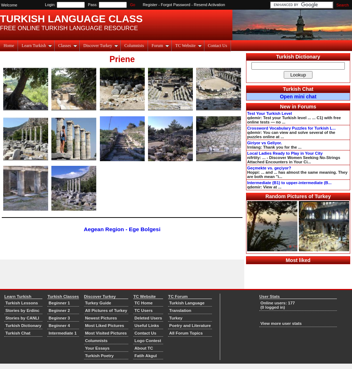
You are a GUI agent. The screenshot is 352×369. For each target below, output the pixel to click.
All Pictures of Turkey (106, 310)
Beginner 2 (59, 310)
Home (9, 45)
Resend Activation (209, 5)
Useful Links (146, 325)
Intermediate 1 (62, 333)
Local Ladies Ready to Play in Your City (285, 153)
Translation (180, 310)
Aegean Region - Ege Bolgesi (122, 229)
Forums (307, 106)
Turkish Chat (298, 89)
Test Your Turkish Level (269, 113)
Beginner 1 (59, 303)
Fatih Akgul (145, 356)
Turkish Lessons (21, 303)
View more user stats (281, 323)
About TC (143, 348)
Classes (67, 45)
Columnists (134, 45)
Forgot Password (175, 5)
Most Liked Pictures (104, 325)
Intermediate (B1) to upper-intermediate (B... (289, 183)
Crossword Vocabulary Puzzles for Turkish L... (291, 128)
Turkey (175, 318)
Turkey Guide (98, 303)
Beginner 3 (59, 318)
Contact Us (217, 45)
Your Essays (97, 348)
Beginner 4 (59, 325)
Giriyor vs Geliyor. (264, 143)
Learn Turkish (37, 45)
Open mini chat (298, 96)
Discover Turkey (100, 45)
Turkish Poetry (99, 356)
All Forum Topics (186, 333)
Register (150, 5)
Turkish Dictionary (298, 57)
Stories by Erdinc (22, 310)
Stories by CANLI (22, 318)
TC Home (143, 303)
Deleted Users (148, 318)
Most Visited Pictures (106, 333)
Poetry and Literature (190, 325)
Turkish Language (186, 303)
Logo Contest (147, 340)
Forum (160, 45)
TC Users (143, 310)
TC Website (188, 45)
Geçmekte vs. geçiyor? (269, 168)
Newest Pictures (101, 318)
